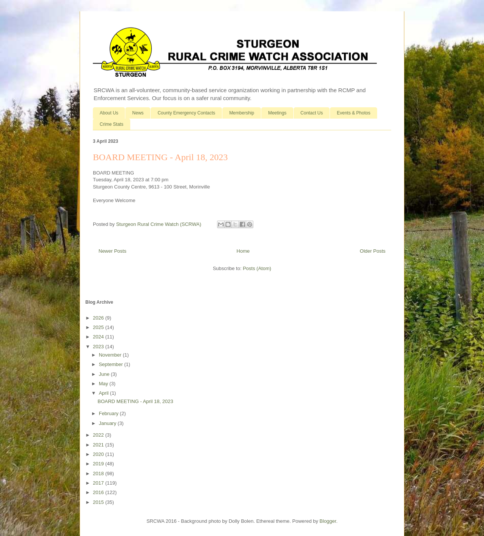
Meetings (277, 113)
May (104, 383)
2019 (99, 463)
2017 (99, 483)
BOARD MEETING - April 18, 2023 (160, 157)
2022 (99, 435)
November (111, 355)
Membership (241, 113)
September (111, 364)
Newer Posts (112, 251)
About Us (109, 113)
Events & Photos (353, 113)
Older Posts (372, 251)
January (108, 423)
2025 (99, 327)
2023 (99, 346)
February (109, 413)
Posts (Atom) (257, 268)
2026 (99, 318)
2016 (99, 492)
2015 (99, 502)
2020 (99, 454)
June (105, 374)
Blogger (327, 521)
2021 (99, 445)
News (137, 113)
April (104, 393)
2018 (99, 473)
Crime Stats (111, 124)
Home (243, 251)
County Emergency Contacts (186, 113)
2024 (99, 337)
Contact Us (312, 113)
